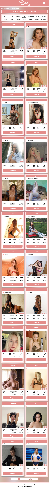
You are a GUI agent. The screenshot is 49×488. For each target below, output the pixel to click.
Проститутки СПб (28, 486)
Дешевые (5, 19)
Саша (12, 327)
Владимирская (8, 292)
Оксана (13, 176)
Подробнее (13, 56)
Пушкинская (30, 254)
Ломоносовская (31, 368)
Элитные (18, 19)
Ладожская (7, 368)
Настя (36, 62)
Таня (36, 138)
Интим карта (43, 16)
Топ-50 (5, 16)
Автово (6, 26)
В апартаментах (24, 17)
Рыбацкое (30, 292)
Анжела (13, 24)
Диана (36, 176)
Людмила (36, 327)
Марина (36, 100)
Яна (36, 24)
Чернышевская (8, 406)
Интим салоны (31, 16)
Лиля (13, 138)
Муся (36, 213)
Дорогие (11, 19)
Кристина (13, 403)
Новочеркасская (31, 216)
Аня (12, 213)
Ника (36, 251)
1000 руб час (43, 19)
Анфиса (12, 100)
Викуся (36, 403)
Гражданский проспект (32, 178)
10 (34, 479)
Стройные (37, 19)
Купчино (5, 102)
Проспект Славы (31, 406)
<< (12, 479)
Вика (36, 289)
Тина (36, 441)
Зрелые (31, 19)
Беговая (29, 64)
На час (37, 16)
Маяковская (6, 216)
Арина (12, 441)
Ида (13, 251)
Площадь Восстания (9, 64)
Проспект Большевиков (33, 102)
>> (36, 479)
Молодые (24, 19)
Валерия (13, 365)
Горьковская (30, 140)
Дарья (36, 365)
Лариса (13, 62)
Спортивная (6, 330)
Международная (31, 26)
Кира (13, 289)
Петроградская (31, 330)
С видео (11, 16)
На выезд (18, 16)
